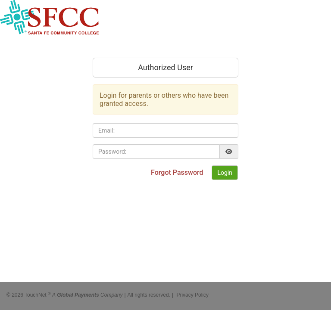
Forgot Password (178, 172)
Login (224, 172)
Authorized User (165, 67)
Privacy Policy (192, 293)
